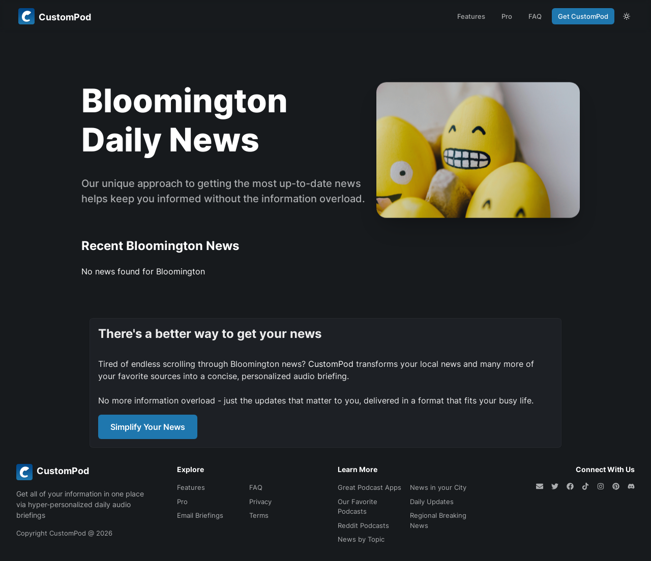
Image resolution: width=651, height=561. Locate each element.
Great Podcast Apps (369, 487)
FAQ (535, 16)
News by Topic (361, 539)
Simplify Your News (147, 427)
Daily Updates (432, 501)
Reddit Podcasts (363, 525)
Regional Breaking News (438, 520)
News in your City (438, 487)
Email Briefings (200, 515)
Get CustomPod (583, 16)
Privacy (260, 501)
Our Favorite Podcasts (357, 506)
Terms (259, 515)
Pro (506, 16)
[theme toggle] (626, 16)
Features (471, 16)
